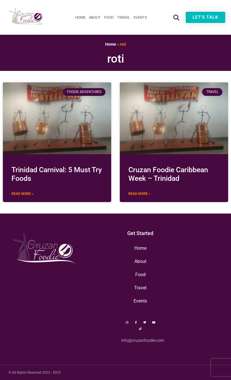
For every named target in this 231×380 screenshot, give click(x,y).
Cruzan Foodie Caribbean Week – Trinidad (168, 174)
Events (140, 17)
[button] (176, 17)
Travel (123, 17)
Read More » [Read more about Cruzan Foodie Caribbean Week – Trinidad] (139, 194)
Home (80, 17)
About (95, 17)
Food (109, 17)
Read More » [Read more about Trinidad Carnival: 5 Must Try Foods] (22, 194)
